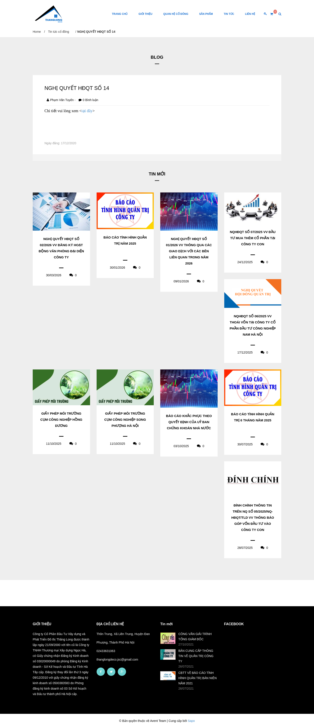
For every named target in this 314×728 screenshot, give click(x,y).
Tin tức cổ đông (58, 31)
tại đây (87, 111)
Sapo (191, 721)
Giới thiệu (145, 13)
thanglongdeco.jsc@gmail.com (117, 659)
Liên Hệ (250, 13)
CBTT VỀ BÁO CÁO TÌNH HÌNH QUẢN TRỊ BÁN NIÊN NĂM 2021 (197, 678)
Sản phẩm (206, 13)
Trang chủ (120, 13)
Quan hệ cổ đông (175, 13)
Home (37, 31)
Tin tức (229, 13)
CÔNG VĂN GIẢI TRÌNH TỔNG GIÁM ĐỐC (195, 636)
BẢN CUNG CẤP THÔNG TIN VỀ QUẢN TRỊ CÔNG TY (195, 656)
